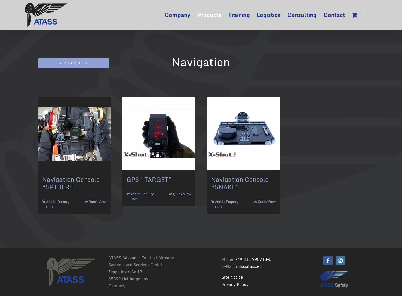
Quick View (97, 201)
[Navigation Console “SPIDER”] (74, 133)
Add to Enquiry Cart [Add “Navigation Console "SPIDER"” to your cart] (58, 204)
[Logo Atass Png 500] (334, 272)
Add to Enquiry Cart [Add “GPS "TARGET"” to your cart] (142, 197)
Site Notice (232, 277)
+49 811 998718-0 (253, 259)
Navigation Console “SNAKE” (240, 183)
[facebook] (328, 260)
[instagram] (340, 260)
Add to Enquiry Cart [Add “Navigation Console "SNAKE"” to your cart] (226, 204)
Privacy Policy (235, 284)
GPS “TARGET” (149, 179)
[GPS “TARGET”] (158, 133)
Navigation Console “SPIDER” (71, 183)
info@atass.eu (249, 266)
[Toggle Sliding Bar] (367, 15)
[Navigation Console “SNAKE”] (243, 133)
